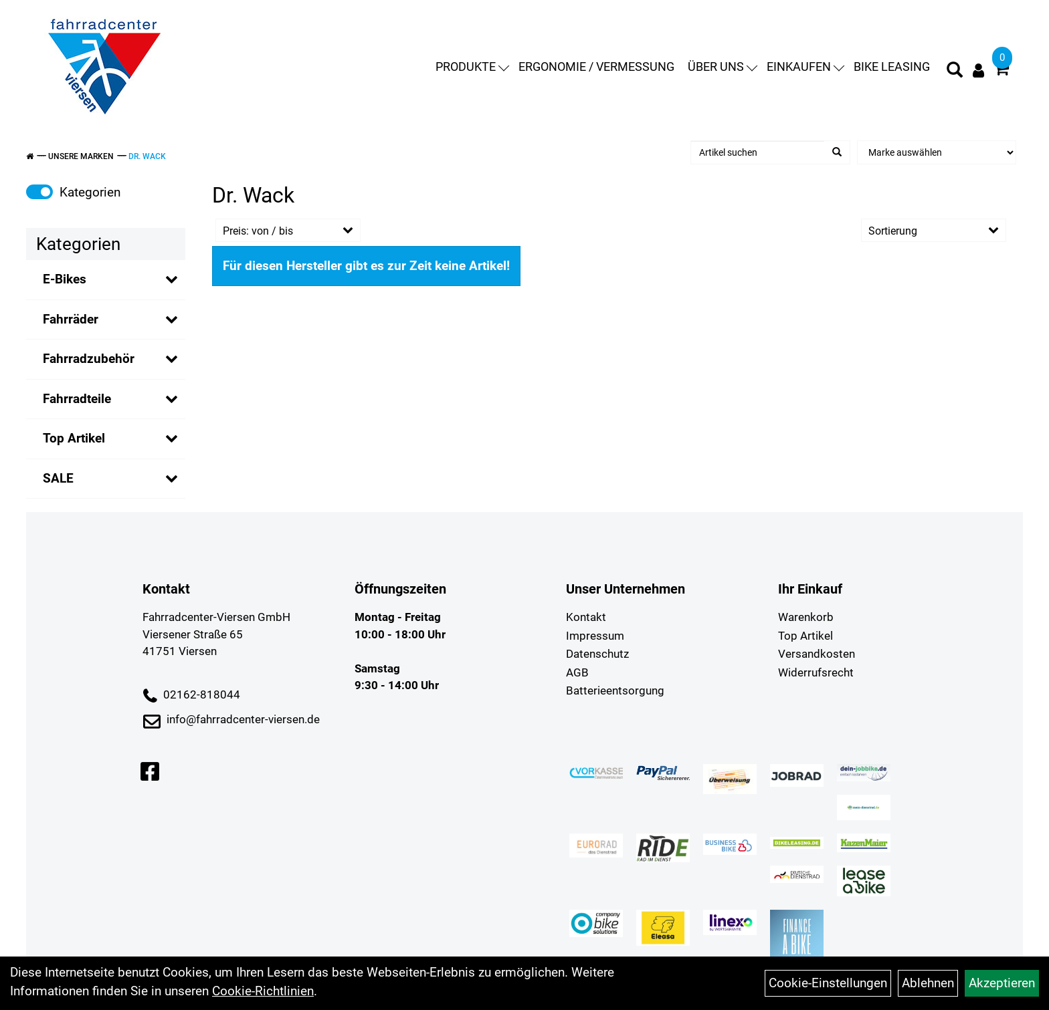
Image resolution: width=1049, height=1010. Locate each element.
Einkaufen (805, 66)
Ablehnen (928, 983)
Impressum (595, 635)
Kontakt (586, 617)
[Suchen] (837, 152)
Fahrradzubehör (88, 358)
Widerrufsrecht (816, 672)
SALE (58, 478)
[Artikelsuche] (955, 71)
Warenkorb (806, 617)
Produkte (472, 66)
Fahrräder (70, 319)
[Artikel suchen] (757, 152)
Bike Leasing (892, 66)
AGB (577, 672)
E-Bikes (64, 279)
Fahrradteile (77, 398)
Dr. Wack (147, 156)
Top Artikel (74, 438)
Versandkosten (816, 653)
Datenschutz (597, 653)
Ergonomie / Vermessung (596, 66)
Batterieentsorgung (615, 690)
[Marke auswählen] (936, 152)
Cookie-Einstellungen (828, 983)
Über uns (722, 66)
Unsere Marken (81, 156)
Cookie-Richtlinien (263, 991)
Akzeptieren (1002, 983)
